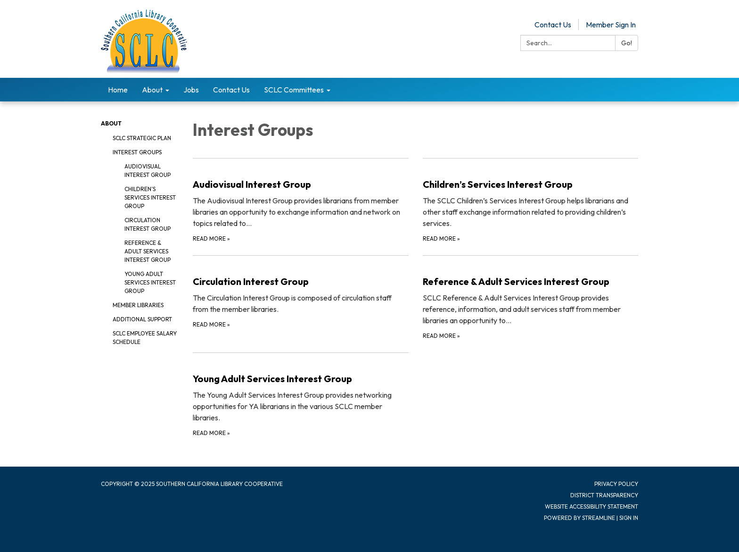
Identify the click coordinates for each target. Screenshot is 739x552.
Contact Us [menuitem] (231, 89)
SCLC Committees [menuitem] (294, 89)
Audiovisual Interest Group (147, 170)
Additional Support (142, 319)
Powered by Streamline (579, 517)
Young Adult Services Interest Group (150, 282)
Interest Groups (137, 152)
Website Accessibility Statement (591, 506)
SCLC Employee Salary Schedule (145, 337)
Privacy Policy (616, 483)
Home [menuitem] (118, 89)
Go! (626, 43)
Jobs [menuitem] (191, 89)
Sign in (628, 517)
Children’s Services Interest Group (150, 197)
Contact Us (552, 24)
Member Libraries (138, 305)
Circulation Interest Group (147, 224)
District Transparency (604, 495)
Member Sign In (611, 24)
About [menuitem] (152, 89)
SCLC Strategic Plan (142, 138)
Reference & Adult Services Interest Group (147, 251)
